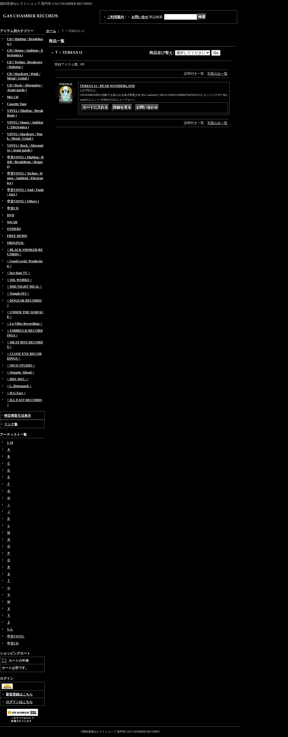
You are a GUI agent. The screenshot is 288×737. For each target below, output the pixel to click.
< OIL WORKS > (19, 280)
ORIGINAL (15, 243)
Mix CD (12, 97)
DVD (10, 215)
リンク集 (11, 424)
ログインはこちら (19, 702)
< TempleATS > (18, 293)
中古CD (12, 208)
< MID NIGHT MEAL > (24, 287)
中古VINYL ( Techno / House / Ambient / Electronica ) (25, 178)
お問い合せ (139, 17)
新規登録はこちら (19, 694)
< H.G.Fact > (16, 393)
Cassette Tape (17, 104)
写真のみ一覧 (217, 74)
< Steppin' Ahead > (20, 372)
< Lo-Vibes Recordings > (24, 324)
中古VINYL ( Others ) (23, 201)
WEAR (12, 222)
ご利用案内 (115, 17)
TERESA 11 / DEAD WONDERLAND (107, 86)
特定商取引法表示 (17, 416)
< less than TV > (18, 273)
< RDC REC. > (17, 379)
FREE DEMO (17, 236)
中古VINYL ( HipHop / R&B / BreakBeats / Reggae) (25, 162)
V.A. (10, 629)
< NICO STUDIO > (21, 365)
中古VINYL (16, 636)
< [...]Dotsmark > (19, 386)
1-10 (10, 443)
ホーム (51, 31)
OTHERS (14, 229)
